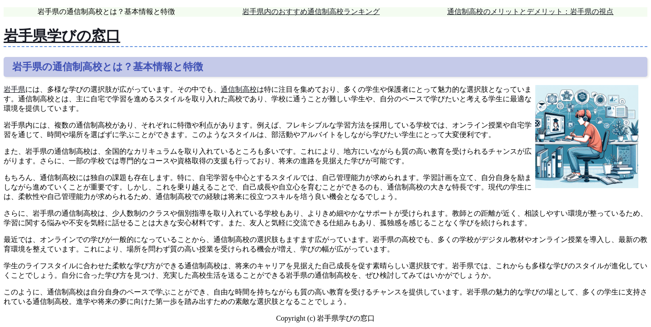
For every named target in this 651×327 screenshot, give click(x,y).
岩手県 (14, 89)
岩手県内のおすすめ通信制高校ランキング (311, 11)
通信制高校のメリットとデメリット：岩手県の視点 (530, 11)
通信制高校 (239, 89)
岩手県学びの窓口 (62, 36)
